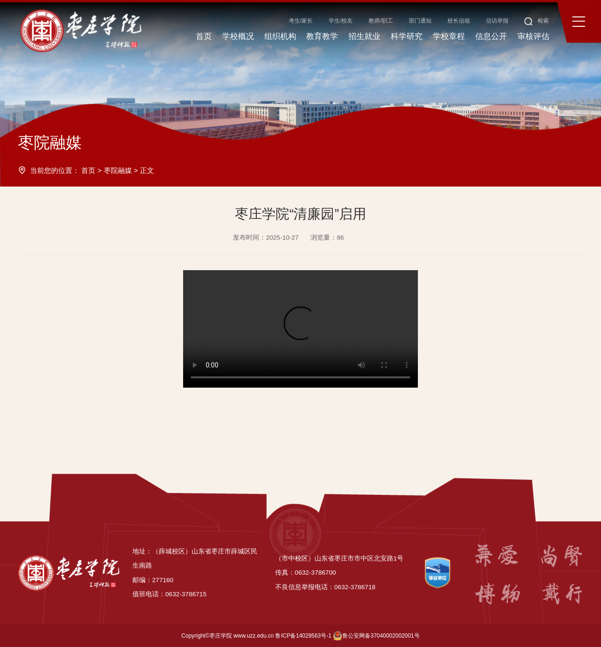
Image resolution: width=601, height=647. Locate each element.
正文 (147, 170)
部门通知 (420, 20)
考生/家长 (301, 20)
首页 (88, 170)
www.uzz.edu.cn (253, 635)
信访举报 (497, 20)
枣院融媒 (118, 170)
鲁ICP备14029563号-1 (303, 635)
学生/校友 (341, 20)
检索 (536, 20)
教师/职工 (381, 20)
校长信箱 (458, 20)
